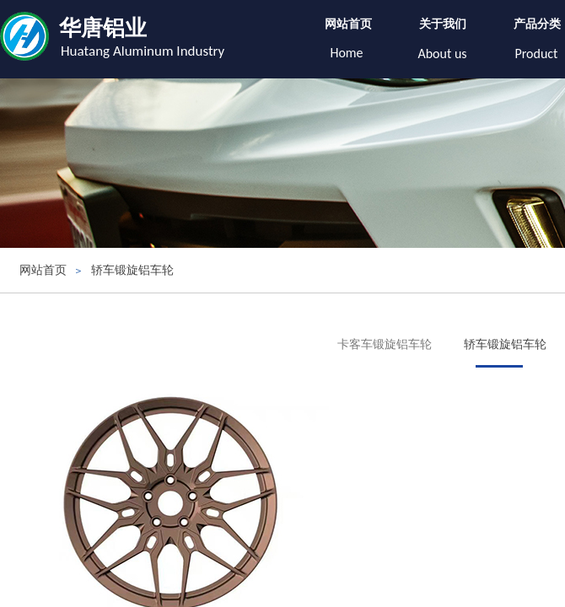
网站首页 (348, 24)
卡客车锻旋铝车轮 (384, 344)
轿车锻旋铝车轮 (132, 270)
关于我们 (442, 24)
